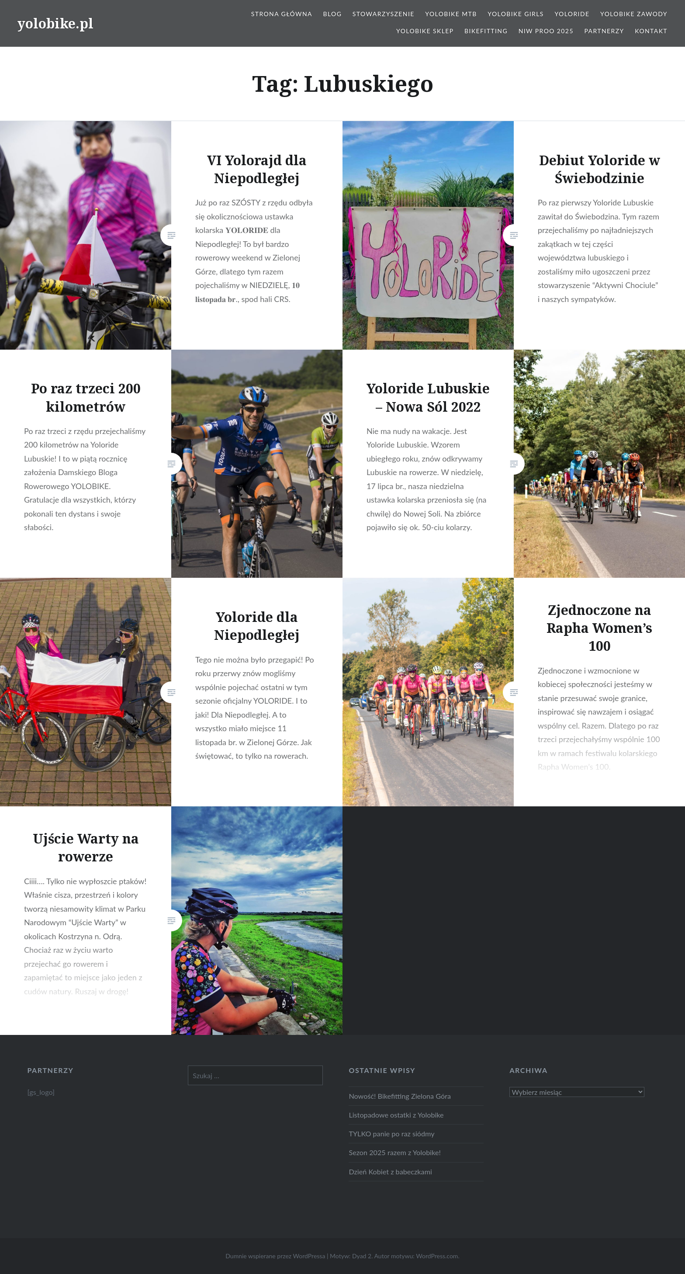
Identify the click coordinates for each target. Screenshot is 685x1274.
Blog (332, 13)
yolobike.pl (55, 23)
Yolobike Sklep (424, 31)
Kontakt (651, 31)
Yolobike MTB (451, 13)
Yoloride (571, 13)
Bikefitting (486, 31)
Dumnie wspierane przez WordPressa (275, 1256)
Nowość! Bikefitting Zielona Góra (400, 1096)
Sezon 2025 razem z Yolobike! (394, 1152)
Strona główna (281, 13)
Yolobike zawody (634, 13)
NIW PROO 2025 (546, 31)
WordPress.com (437, 1256)
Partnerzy (604, 31)
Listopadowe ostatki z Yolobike (396, 1115)
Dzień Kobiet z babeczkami (390, 1171)
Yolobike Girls (516, 13)
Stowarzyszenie (384, 13)
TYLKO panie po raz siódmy (391, 1133)
